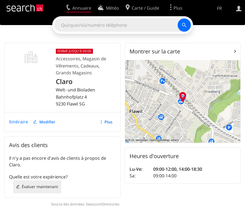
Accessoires (68, 59)
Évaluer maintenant (40, 186)
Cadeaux (89, 66)
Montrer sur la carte (155, 51)
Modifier (47, 121)
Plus (108, 121)
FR (219, 8)
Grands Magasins (74, 73)
